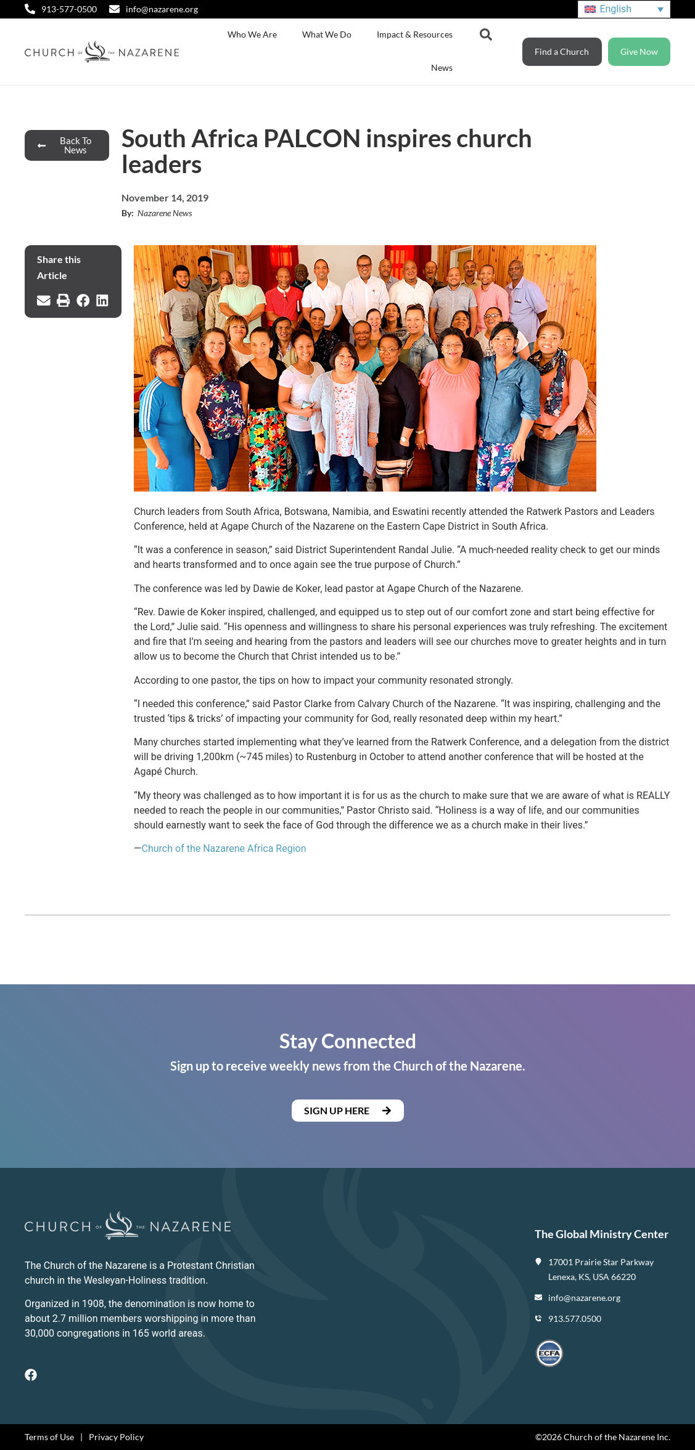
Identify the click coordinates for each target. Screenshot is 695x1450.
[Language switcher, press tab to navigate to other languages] (624, 9)
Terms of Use (49, 1437)
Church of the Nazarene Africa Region (224, 848)
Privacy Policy (116, 1437)
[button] (44, 301)
